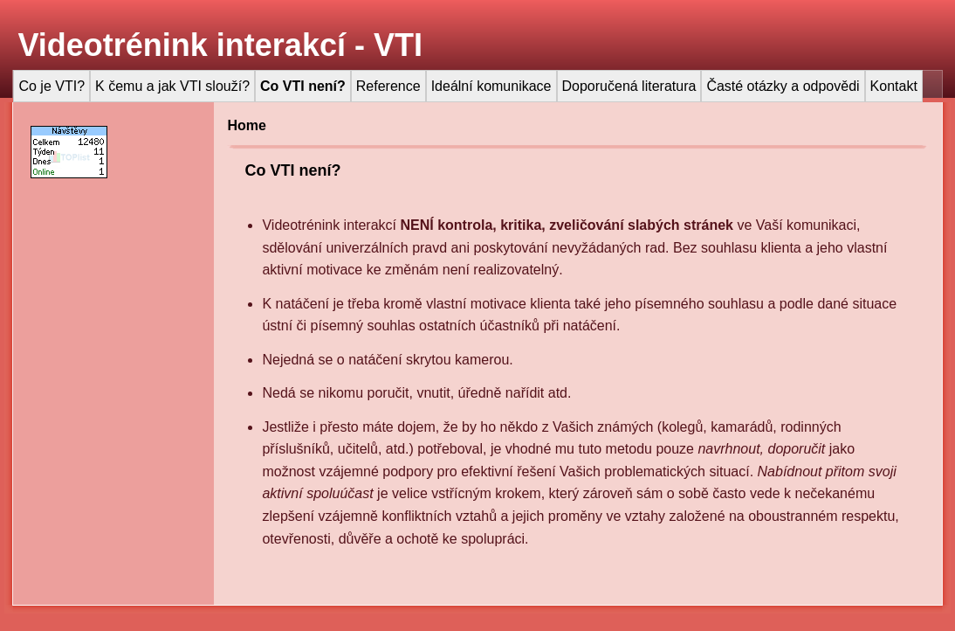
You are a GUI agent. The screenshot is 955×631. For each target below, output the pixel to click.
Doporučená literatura (629, 86)
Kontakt (893, 86)
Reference (388, 86)
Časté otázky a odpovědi (782, 86)
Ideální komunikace (491, 86)
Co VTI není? (303, 86)
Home (246, 125)
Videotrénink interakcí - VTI (219, 45)
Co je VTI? (51, 86)
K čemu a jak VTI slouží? (172, 86)
